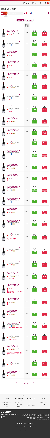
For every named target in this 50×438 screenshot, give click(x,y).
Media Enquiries (30, 423)
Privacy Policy (28, 427)
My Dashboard (31, 402)
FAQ (7, 406)
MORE (41, 3)
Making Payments (19, 404)
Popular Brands (43, 400)
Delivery (19, 406)
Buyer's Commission (19, 402)
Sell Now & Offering (31, 405)
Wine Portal (34, 3)
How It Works (6, 404)
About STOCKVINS (6, 400)
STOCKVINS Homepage (6, 402)
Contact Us (43, 404)
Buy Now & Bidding (19, 400)
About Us (25, 423)
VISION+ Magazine (43, 402)
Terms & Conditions (22, 427)
